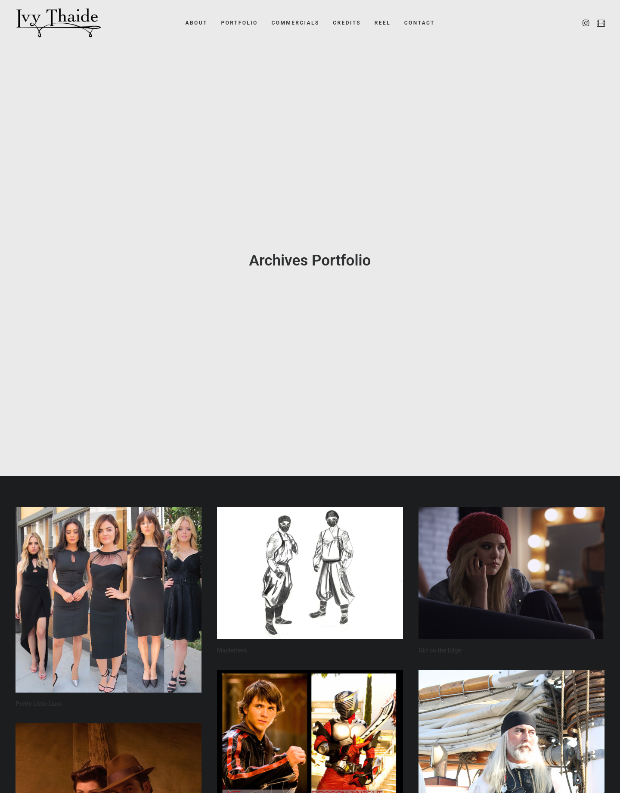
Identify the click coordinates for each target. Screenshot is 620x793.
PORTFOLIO (239, 23)
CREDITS (347, 23)
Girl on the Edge (439, 588)
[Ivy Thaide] (59, 23)
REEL (383, 23)
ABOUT (197, 23)
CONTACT (419, 23)
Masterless (232, 588)
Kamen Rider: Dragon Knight (255, 763)
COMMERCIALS (295, 23)
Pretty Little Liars (39, 642)
